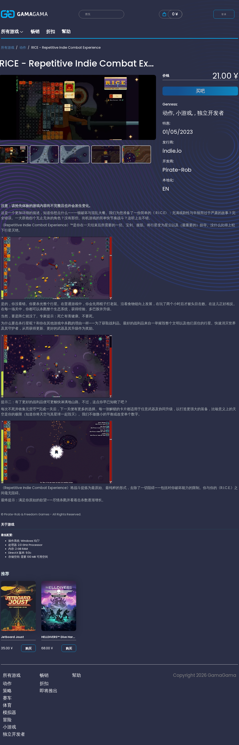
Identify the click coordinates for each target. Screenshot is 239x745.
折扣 (50, 31)
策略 (7, 691)
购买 (28, 648)
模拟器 (9, 712)
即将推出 (48, 691)
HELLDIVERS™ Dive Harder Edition (65, 637)
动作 (22, 47)
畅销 (35, 31)
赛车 (7, 698)
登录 (223, 14)
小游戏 (184, 113)
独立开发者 (210, 113)
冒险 (7, 720)
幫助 (66, 31)
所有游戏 (12, 31)
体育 (7, 705)
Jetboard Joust (12, 637)
